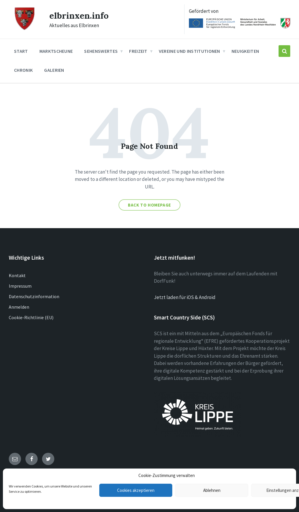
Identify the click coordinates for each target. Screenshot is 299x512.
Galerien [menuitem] (54, 70)
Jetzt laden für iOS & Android (184, 297)
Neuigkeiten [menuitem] (245, 51)
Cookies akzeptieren (135, 490)
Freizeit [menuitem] (138, 51)
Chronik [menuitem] (23, 70)
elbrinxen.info (79, 15)
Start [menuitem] (21, 51)
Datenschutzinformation (34, 296)
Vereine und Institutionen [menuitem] (189, 51)
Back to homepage (149, 205)
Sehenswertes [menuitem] (101, 51)
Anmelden (19, 307)
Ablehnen (211, 490)
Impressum (20, 286)
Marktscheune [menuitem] (56, 51)
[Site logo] (25, 29)
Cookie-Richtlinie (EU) (31, 317)
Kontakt (17, 275)
